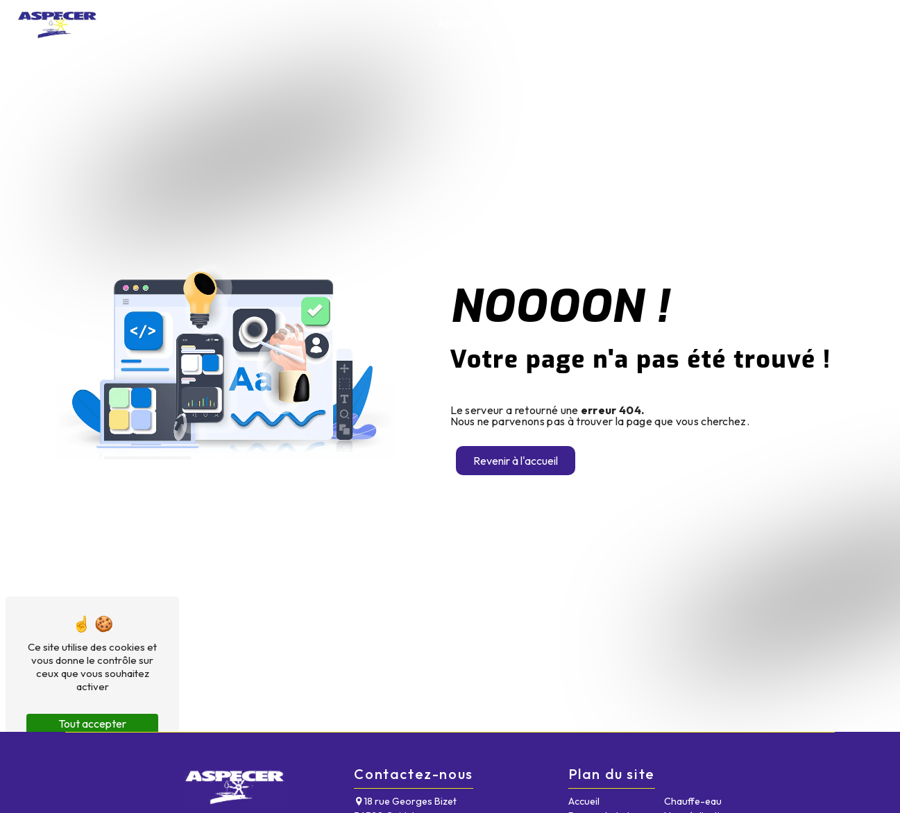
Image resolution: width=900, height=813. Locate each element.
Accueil (456, 24)
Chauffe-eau (690, 24)
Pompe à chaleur (534, 24)
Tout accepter (92, 723)
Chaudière (618, 24)
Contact (856, 24)
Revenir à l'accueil (515, 461)
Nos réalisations (779, 24)
